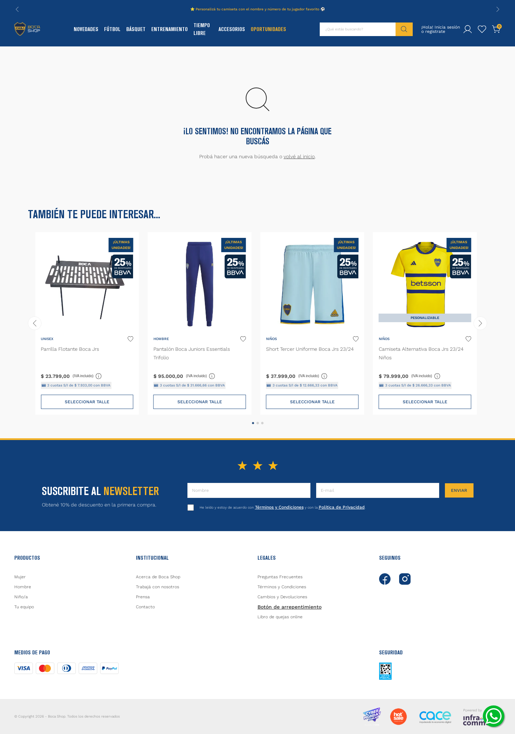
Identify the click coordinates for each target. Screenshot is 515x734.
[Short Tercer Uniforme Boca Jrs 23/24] (312, 323)
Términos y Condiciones (279, 507)
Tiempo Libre (201, 29)
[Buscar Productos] (404, 29)
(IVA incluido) (87, 376)
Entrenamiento (169, 29)
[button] (253, 423)
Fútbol (112, 29)
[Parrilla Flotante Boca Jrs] (87, 323)
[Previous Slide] (17, 9)
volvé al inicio (299, 156)
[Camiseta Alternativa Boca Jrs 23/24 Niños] (425, 323)
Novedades (86, 29)
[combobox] (366, 29)
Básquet (136, 29)
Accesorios (232, 29)
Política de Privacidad (342, 507)
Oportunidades (268, 29)
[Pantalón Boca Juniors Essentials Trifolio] (200, 323)
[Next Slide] (498, 9)
